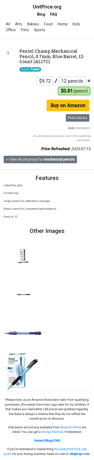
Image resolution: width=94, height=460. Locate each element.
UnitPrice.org (47, 7)
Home (62, 24)
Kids (76, 24)
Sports (39, 30)
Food (48, 24)
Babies (33, 24)
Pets (25, 30)
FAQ (53, 14)
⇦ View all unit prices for (40, 159)
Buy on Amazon (68, 105)
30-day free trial (52, 432)
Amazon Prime (70, 427)
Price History (77, 118)
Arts (18, 24)
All (8, 24)
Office (11, 30)
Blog (41, 14)
